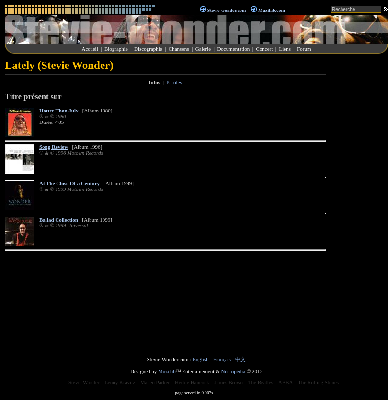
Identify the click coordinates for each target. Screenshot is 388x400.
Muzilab (167, 371)
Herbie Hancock (192, 382)
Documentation (233, 49)
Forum (304, 49)
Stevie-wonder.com (226, 10)
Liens (284, 49)
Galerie (203, 49)
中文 (240, 359)
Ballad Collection (58, 219)
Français (222, 359)
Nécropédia (233, 371)
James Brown (229, 382)
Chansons (179, 49)
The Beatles (260, 382)
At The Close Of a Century (69, 183)
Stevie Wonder (84, 382)
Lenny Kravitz (119, 382)
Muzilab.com (271, 10)
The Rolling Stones (318, 382)
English (201, 359)
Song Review (53, 147)
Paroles (174, 82)
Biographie (116, 49)
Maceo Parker (155, 382)
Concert (264, 49)
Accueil (90, 49)
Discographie (148, 49)
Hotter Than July (59, 110)
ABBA (285, 382)
